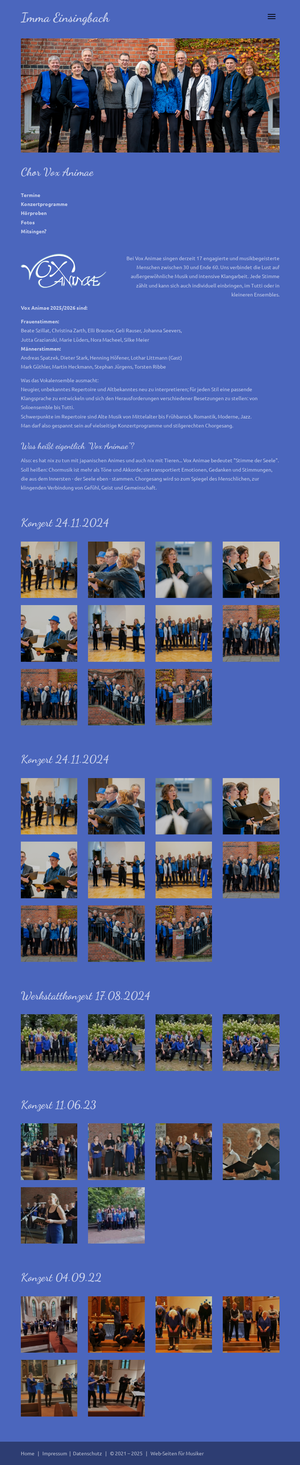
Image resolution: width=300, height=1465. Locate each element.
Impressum (55, 1453)
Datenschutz (88, 1453)
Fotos (28, 222)
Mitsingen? (33, 231)
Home (27, 1453)
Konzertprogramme (44, 204)
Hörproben (34, 213)
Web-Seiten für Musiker (177, 1453)
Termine (30, 195)
